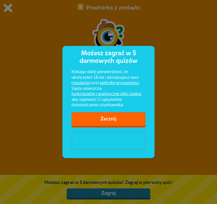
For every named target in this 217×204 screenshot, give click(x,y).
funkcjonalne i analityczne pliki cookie (106, 93)
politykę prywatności (119, 82)
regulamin (80, 82)
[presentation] (108, 140)
